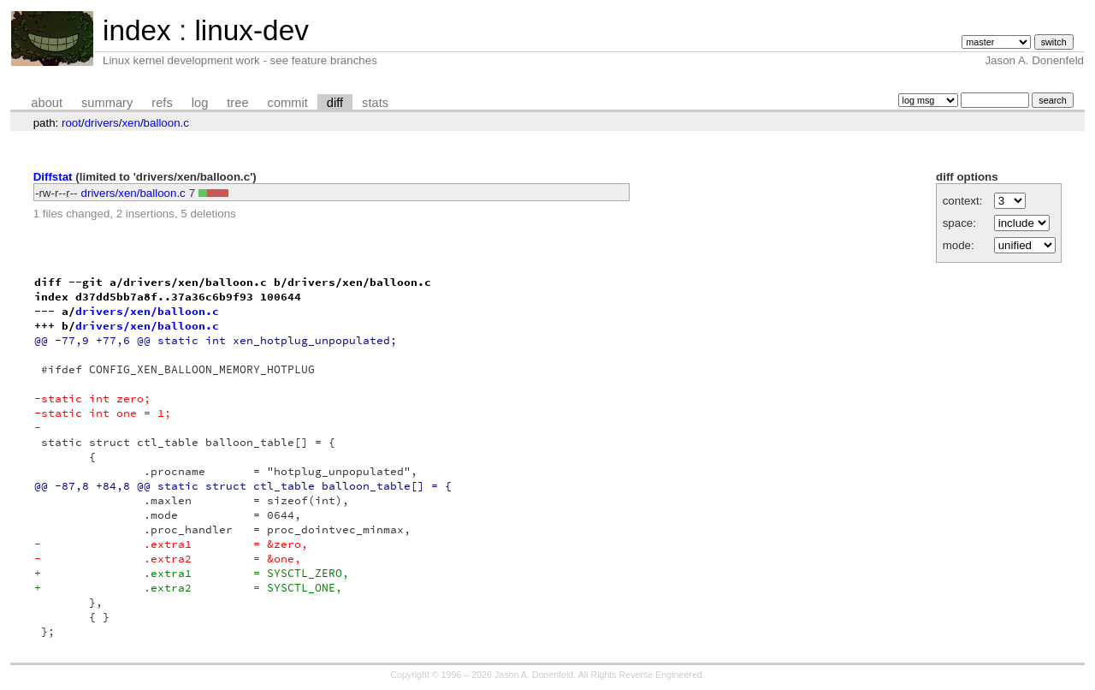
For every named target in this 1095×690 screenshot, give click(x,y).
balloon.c (166, 122)
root (71, 122)
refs (161, 103)
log (200, 103)
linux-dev (251, 30)
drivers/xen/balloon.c (133, 193)
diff (335, 103)
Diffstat (53, 176)
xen (130, 122)
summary (107, 103)
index (137, 30)
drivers (102, 122)
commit (288, 103)
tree (237, 103)
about (46, 103)
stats (375, 103)
